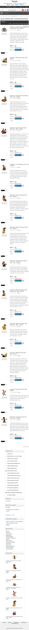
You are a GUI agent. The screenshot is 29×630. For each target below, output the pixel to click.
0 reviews (18, 60)
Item (14, 23)
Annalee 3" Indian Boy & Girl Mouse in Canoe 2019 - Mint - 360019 (19, 27)
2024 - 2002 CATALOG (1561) (11, 461)
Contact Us (8, 532)
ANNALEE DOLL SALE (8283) (12, 458)
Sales (24, 23)
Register (17, 4)
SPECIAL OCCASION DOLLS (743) (12, 478)
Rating (27, 23)
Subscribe (8, 524)
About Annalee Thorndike (10, 542)
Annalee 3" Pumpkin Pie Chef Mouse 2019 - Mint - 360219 (19, 96)
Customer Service (9, 533)
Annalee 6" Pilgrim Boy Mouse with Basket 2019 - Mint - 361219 (18, 290)
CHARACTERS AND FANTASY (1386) (13, 475)
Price (19, 23)
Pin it (6, 52)
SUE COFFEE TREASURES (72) (12, 490)
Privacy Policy (8, 543)
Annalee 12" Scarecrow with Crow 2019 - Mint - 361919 (18, 417)
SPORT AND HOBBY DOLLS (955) (12, 473)
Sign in (12, 4)
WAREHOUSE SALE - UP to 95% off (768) (14, 456)
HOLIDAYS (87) (9, 453)
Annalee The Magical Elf (10, 546)
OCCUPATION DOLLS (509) (11, 470)
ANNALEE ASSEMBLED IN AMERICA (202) (14, 492)
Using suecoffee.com (9, 547)
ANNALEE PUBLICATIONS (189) (12, 485)
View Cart (8, 4)
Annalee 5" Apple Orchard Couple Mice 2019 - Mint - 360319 (18, 128)
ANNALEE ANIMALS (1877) (11, 468)
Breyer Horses (8, 544)
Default (22, 23)
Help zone (7, 531)
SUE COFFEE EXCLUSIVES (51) (12, 487)
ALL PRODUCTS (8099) (10, 495)
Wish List (21, 4)
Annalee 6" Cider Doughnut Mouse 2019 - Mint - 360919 (18, 261)
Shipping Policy (9, 535)
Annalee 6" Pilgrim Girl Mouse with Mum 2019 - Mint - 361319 (18, 324)
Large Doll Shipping (9, 536)
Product (16, 23)
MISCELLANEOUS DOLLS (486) (12, 480)
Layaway (7, 539)
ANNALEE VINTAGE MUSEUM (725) (13, 463)
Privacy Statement (9, 540)
